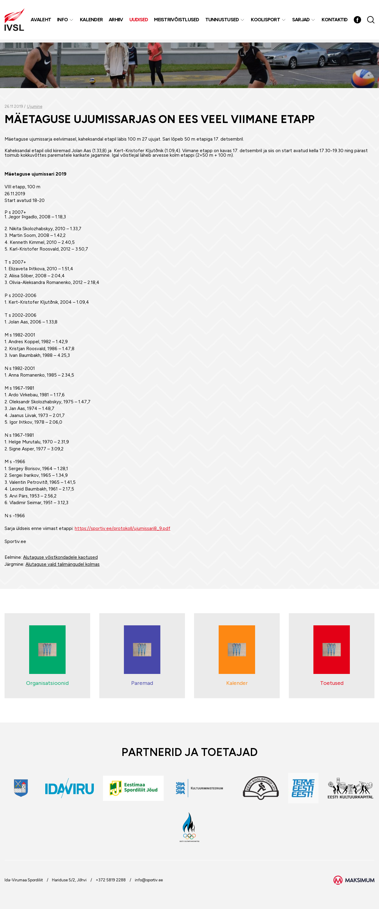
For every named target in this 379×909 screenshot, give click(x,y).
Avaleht (41, 21)
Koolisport (266, 21)
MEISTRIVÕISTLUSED (177, 21)
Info (63, 21)
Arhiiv (116, 21)
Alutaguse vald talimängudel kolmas (63, 564)
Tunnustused (223, 21)
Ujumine (34, 106)
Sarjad (301, 21)
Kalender (91, 21)
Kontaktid (335, 21)
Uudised (139, 21)
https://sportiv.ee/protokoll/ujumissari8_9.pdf (122, 528)
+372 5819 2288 (111, 880)
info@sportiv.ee (149, 880)
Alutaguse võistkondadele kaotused (60, 557)
